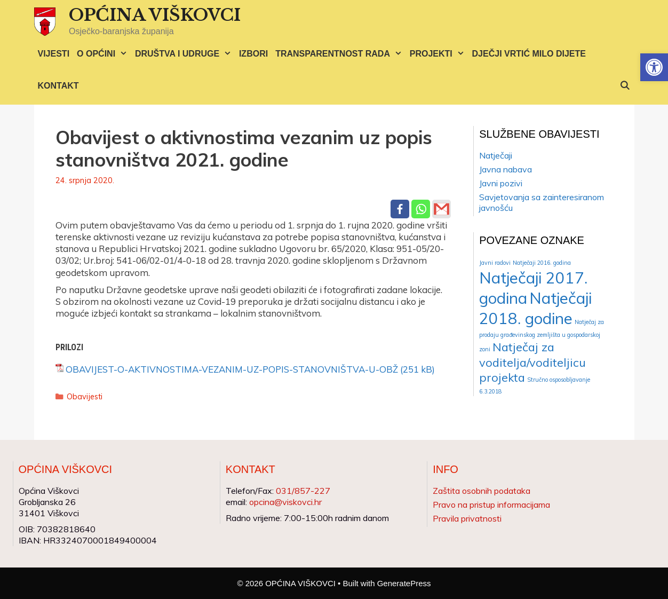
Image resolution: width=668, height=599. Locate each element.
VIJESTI (54, 53)
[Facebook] (400, 209)
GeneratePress (404, 583)
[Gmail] (441, 209)
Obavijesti (84, 396)
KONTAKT (58, 85)
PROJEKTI (439, 54)
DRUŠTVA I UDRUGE (185, 54)
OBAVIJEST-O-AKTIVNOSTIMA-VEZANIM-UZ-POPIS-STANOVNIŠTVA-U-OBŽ (232, 369)
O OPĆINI (104, 54)
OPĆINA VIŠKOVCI (155, 15)
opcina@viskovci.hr (285, 501)
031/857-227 (303, 490)
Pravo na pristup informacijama (491, 504)
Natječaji (495, 155)
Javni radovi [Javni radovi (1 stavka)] (495, 262)
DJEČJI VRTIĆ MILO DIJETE (529, 53)
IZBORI (253, 53)
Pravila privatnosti (467, 518)
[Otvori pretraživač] (625, 86)
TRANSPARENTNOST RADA (340, 54)
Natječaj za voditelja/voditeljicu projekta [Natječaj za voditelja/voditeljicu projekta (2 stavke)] (532, 362)
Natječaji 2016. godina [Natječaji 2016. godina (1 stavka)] (542, 262)
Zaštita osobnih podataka (481, 490)
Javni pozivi (500, 183)
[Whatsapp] (420, 209)
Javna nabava (505, 169)
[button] (654, 67)
